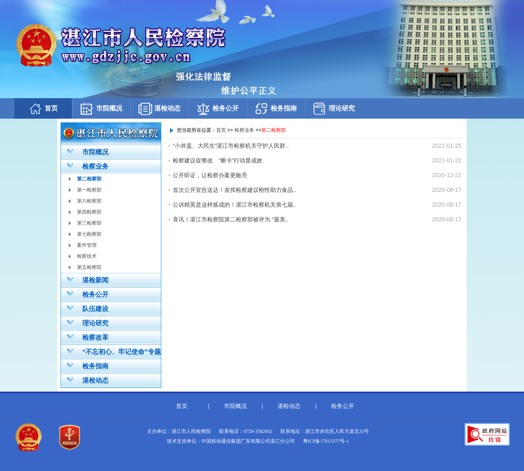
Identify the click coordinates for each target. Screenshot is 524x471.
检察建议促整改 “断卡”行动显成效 (217, 160)
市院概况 (101, 108)
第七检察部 (89, 234)
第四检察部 (89, 212)
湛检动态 (159, 108)
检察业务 (87, 166)
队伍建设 (87, 308)
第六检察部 (89, 201)
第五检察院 (89, 267)
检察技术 (87, 256)
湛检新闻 (87, 279)
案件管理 (87, 245)
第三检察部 (89, 223)
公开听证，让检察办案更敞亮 (210, 175)
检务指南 (275, 108)
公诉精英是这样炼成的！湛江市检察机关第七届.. (234, 204)
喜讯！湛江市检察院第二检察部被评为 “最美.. (230, 219)
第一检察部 (89, 190)
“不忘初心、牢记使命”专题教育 (111, 353)
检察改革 (87, 337)
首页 (43, 108)
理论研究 (333, 108)
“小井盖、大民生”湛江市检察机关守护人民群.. (231, 145)
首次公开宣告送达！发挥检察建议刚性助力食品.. (234, 190)
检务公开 (217, 108)
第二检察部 (89, 179)
